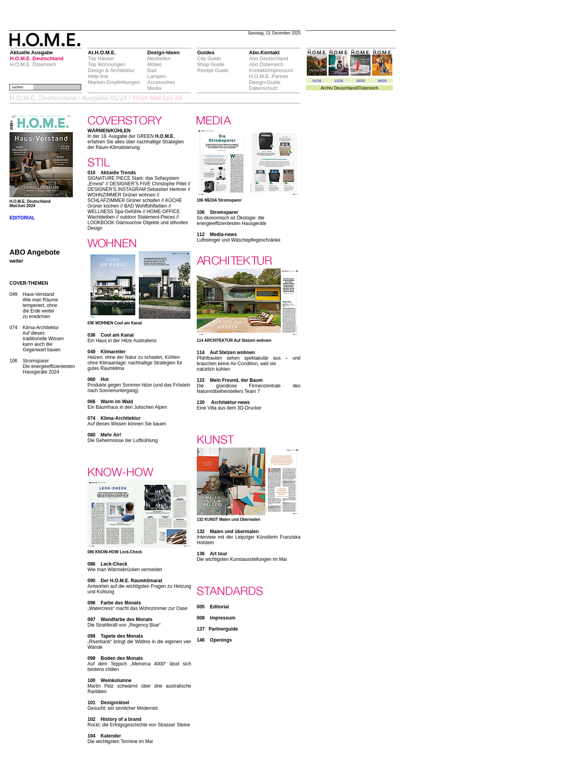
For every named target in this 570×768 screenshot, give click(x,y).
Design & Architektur (111, 70)
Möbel (154, 64)
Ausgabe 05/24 (104, 98)
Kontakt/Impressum (271, 70)
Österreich (368, 88)
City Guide (209, 58)
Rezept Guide (213, 70)
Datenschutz (263, 88)
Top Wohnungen (106, 64)
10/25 (360, 81)
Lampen (156, 76)
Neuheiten (159, 58)
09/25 (382, 81)
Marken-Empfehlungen (114, 82)
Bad (151, 70)
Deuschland (345, 88)
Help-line (98, 76)
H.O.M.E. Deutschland (36, 58)
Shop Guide (210, 64)
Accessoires (161, 82)
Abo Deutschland (268, 58)
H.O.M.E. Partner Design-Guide (269, 79)
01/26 (316, 81)
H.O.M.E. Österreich (33, 64)
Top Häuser (101, 58)
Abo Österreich (266, 64)
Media (154, 88)
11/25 (338, 81)
